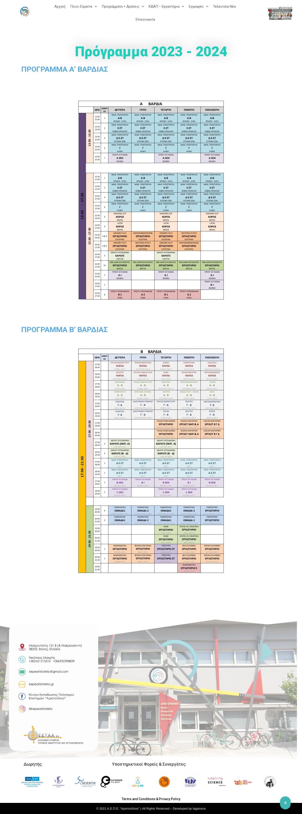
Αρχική (59, 6)
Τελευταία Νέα (224, 6)
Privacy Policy (169, 799)
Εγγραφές (198, 6)
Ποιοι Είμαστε (83, 6)
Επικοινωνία (145, 19)
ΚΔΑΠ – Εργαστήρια (166, 6)
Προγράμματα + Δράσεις (123, 6)
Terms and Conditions (138, 799)
